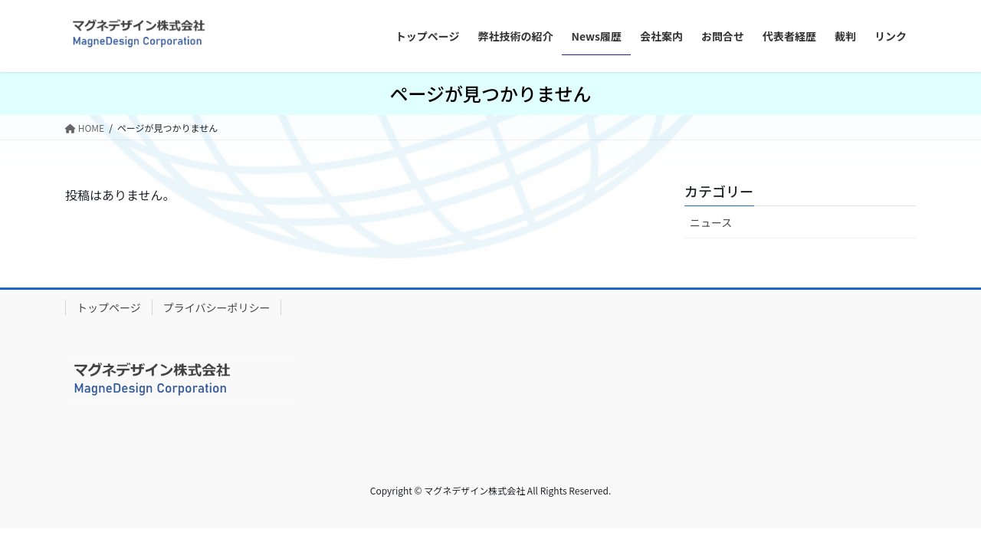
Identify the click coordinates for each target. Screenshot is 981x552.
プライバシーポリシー (217, 307)
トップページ (109, 307)
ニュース (711, 222)
